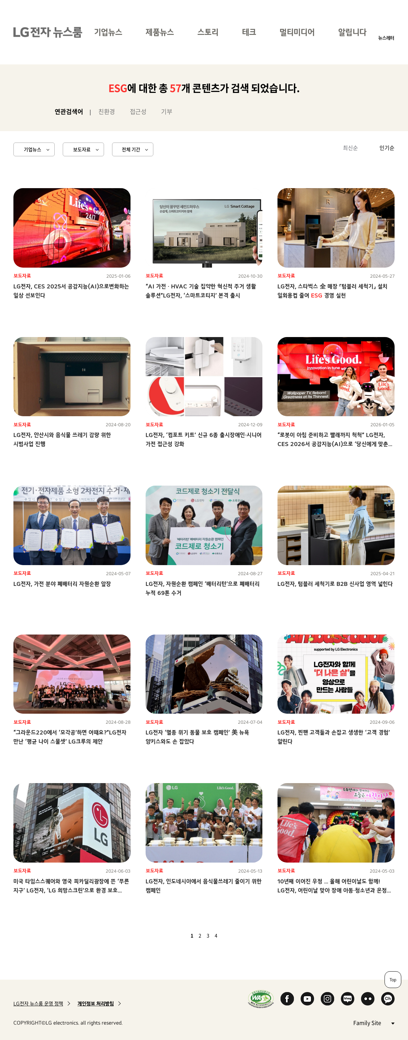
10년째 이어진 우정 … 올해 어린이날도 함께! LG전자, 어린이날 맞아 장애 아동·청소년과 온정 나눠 (332, 890)
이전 (180, 935)
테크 (249, 32)
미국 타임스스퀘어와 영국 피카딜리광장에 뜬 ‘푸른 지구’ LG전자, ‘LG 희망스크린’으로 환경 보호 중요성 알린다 (71, 890)
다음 (227, 935)
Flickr (367, 998)
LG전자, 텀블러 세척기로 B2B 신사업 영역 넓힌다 (335, 583)
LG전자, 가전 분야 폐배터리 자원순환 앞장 (62, 583)
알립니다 (352, 32)
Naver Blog (347, 998)
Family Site (373, 1022)
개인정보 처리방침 (96, 1003)
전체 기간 (131, 149)
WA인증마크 (261, 999)
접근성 (138, 111)
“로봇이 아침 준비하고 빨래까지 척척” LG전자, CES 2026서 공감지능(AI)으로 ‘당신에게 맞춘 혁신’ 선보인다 (332, 443)
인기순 (387, 148)
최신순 (350, 148)
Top (393, 979)
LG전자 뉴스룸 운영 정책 (38, 1003)
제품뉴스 (160, 32)
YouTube (307, 998)
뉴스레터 (386, 38)
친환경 (106, 111)
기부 (166, 111)
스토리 (207, 32)
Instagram (327, 998)
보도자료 (82, 149)
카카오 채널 (388, 998)
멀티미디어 (297, 32)
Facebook (287, 998)
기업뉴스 (108, 32)
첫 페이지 (172, 935)
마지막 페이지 (235, 935)
